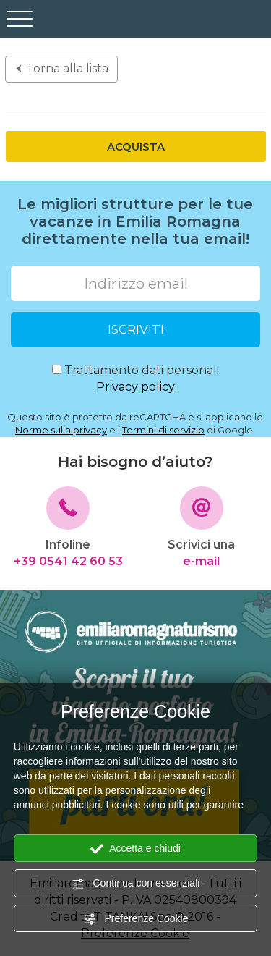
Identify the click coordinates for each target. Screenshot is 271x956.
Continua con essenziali (136, 883)
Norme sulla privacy (61, 430)
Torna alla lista (61, 68)
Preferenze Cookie (136, 919)
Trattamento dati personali (135, 379)
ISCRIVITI (136, 329)
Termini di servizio (163, 430)
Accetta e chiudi (135, 848)
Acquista (136, 146)
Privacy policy (135, 387)
